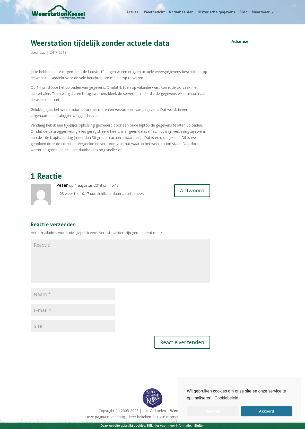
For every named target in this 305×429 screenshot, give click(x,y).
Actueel (133, 12)
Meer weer (260, 12)
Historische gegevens (216, 12)
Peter (62, 185)
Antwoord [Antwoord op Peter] (192, 190)
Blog (243, 12)
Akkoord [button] (266, 411)
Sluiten (199, 425)
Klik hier (153, 425)
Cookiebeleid (226, 398)
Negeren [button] (212, 411)
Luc (43, 52)
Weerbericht (154, 12)
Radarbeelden (181, 12)
